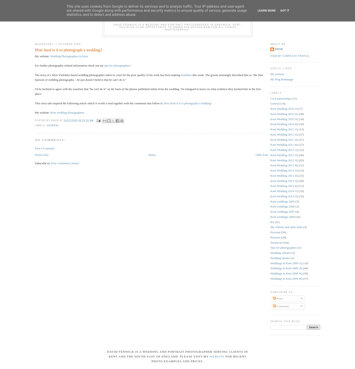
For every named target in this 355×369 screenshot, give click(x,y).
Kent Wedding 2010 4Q (284, 124)
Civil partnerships (280, 98)
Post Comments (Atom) (65, 163)
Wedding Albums (280, 253)
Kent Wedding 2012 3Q (284, 160)
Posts (278, 298)
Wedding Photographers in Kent (69, 56)
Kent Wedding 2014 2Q (284, 196)
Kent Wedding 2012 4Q (284, 165)
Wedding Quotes (280, 258)
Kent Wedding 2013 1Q (284, 170)
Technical (276, 242)
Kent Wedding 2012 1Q (284, 150)
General (53, 125)
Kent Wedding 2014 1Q (284, 191)
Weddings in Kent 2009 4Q (286, 278)
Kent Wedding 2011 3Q (284, 139)
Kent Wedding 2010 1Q (284, 108)
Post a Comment (44, 148)
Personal (275, 232)
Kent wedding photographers (67, 112)
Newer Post (41, 155)
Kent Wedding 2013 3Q (284, 181)
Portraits (275, 237)
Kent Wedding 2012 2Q (284, 155)
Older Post (262, 155)
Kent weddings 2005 (282, 201)
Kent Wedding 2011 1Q (284, 129)
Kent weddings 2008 (282, 217)
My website (277, 74)
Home (152, 155)
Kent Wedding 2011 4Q (284, 144)
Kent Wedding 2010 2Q (284, 114)
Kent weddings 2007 (282, 211)
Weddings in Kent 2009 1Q (286, 263)
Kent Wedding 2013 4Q (284, 186)
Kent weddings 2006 (282, 206)
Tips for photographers (283, 247)
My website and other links (286, 227)
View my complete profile (289, 56)
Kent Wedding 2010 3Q (284, 119)
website (217, 356)
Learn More (267, 10)
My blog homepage (281, 79)
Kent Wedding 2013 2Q (284, 175)
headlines (186, 75)
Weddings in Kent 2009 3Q (286, 273)
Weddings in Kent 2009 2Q (286, 268)
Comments (281, 306)
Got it (284, 10)
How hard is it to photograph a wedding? (68, 50)
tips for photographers (117, 65)
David (279, 49)
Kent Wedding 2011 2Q (284, 134)
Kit (272, 222)
